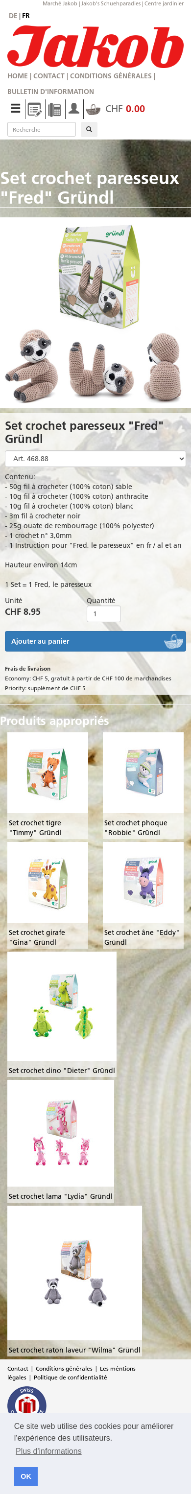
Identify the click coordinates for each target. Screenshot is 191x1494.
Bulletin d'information (50, 91)
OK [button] (26, 1476)
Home (17, 75)
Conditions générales (111, 75)
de (13, 15)
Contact (49, 75)
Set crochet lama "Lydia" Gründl (61, 1196)
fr (26, 15)
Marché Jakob (60, 3)
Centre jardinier (164, 3)
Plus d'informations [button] (49, 1451)
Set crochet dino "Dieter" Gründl (62, 1070)
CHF (115, 109)
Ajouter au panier (40, 641)
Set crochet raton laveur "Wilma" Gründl (75, 1350)
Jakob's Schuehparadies (111, 3)
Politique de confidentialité (70, 1377)
